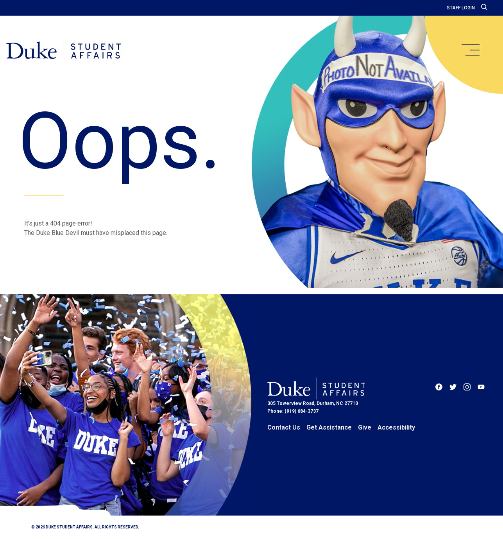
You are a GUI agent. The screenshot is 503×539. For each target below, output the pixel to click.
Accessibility (396, 427)
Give (364, 427)
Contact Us (283, 427)
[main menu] (470, 50)
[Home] (63, 51)
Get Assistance (329, 427)
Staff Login (461, 8)
